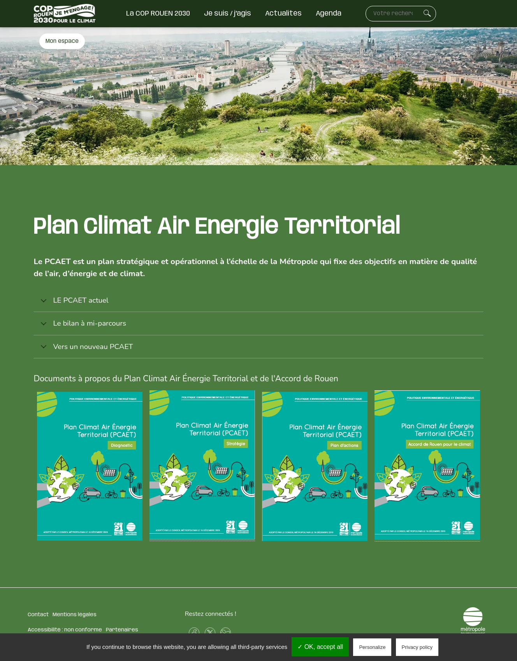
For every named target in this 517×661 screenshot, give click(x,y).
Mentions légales (75, 614)
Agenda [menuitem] (328, 13)
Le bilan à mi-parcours (82, 326)
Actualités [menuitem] (283, 13)
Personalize (372, 647)
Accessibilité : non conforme (65, 630)
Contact (38, 614)
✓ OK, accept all (320, 646)
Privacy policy (417, 647)
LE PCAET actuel (73, 303)
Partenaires (122, 630)
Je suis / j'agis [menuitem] (227, 13)
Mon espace (62, 41)
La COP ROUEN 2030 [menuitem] (158, 13)
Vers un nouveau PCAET (85, 350)
